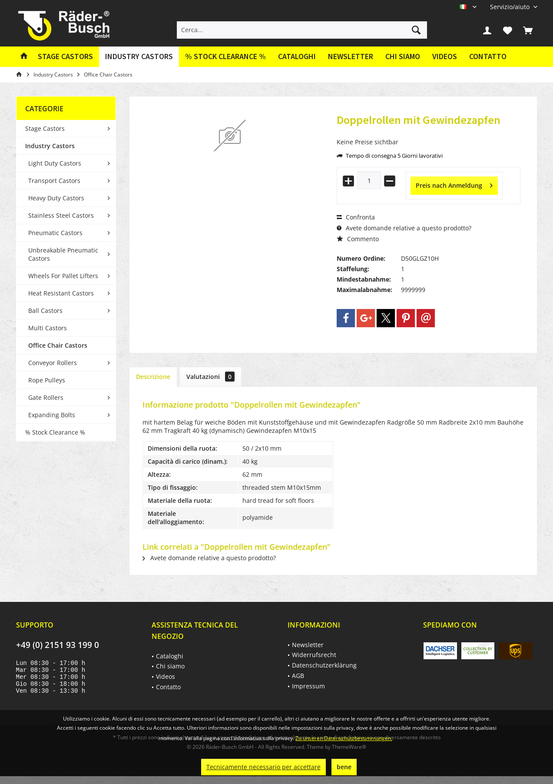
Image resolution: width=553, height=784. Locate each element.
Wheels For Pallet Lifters (63, 276)
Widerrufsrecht (314, 655)
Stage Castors (45, 128)
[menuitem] (510, 6)
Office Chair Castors (57, 345)
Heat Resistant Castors (61, 293)
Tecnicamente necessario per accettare (263, 767)
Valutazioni (210, 377)
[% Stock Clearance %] (225, 57)
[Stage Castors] (65, 57)
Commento (358, 239)
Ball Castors (45, 310)
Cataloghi (297, 56)
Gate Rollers (45, 397)
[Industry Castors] (139, 57)
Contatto (488, 56)
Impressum (308, 686)
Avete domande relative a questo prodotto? (404, 228)
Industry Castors (50, 146)
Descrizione (153, 376)
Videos (444, 56)
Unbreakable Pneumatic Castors (63, 254)
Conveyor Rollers (52, 363)
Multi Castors (47, 328)
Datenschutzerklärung (324, 665)
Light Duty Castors (54, 163)
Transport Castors (54, 180)
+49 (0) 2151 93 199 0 (57, 645)
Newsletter (350, 56)
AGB (298, 675)
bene (344, 767)
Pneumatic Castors (55, 233)
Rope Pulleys (46, 380)
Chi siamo (402, 56)
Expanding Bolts (51, 415)
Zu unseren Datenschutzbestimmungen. (343, 738)
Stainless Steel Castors (61, 215)
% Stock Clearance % (55, 432)
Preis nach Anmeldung (454, 184)
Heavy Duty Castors (56, 198)
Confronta (356, 217)
